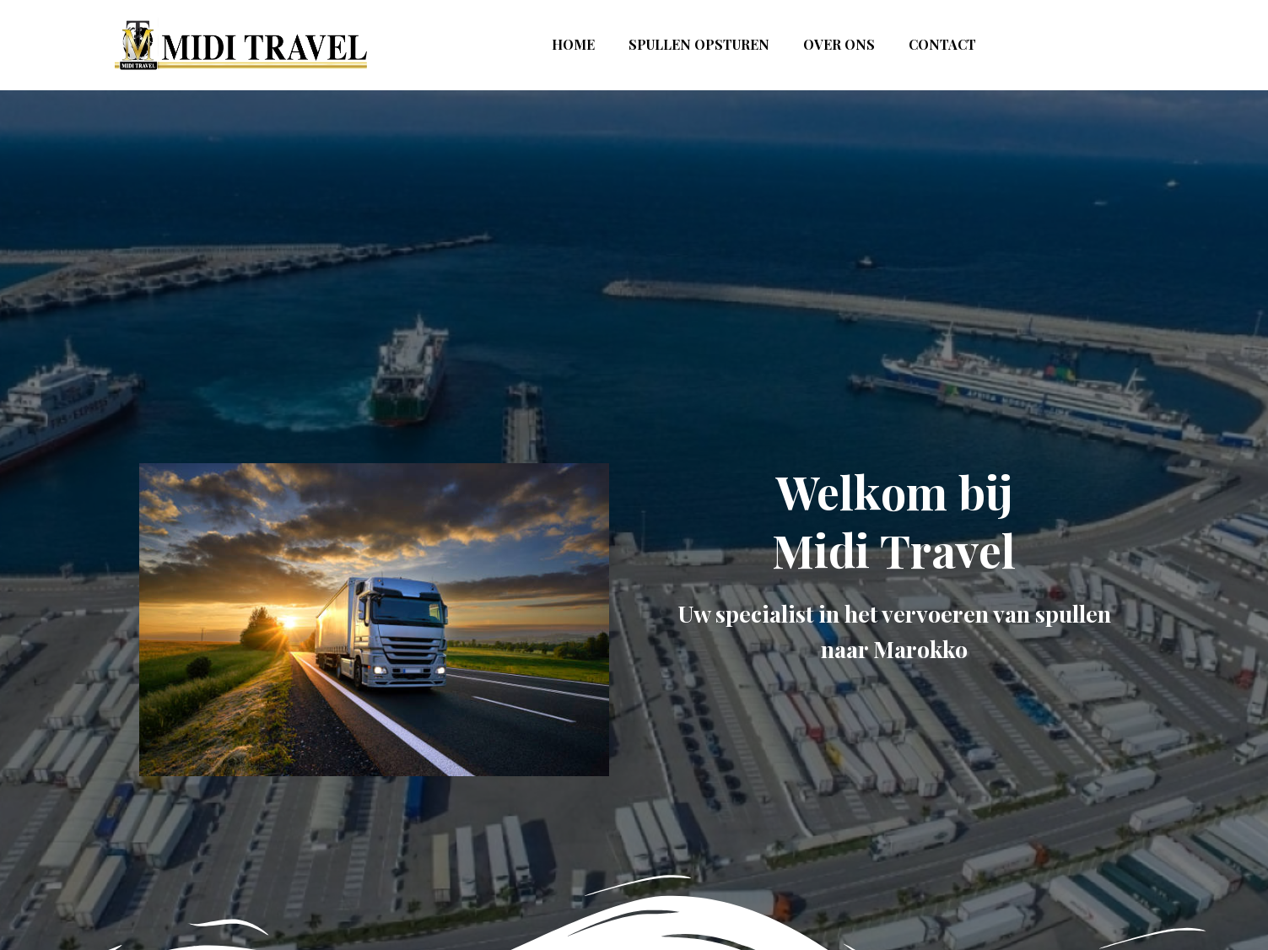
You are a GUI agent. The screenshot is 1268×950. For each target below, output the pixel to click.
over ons (839, 44)
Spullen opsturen (699, 44)
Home (573, 44)
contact (942, 44)
